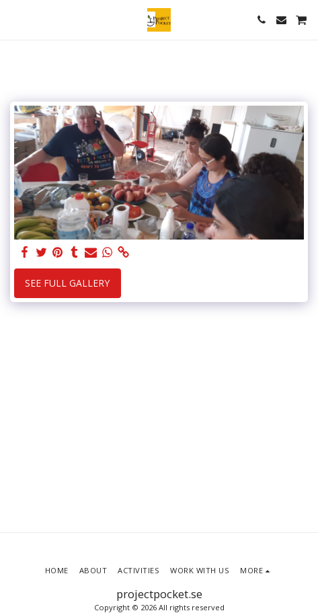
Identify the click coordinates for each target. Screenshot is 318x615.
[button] (14, 19)
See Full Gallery (67, 283)
